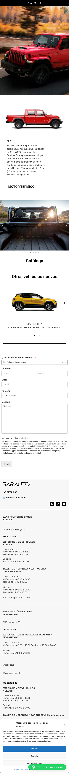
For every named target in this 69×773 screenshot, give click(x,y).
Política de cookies (21, 769)
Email (5, 380)
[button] (65, 724)
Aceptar (34, 749)
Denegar (34, 756)
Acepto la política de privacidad (17, 438)
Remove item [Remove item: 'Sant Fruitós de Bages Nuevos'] (62, 362)
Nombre (6, 368)
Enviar (7, 464)
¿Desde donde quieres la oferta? (18, 357)
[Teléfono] (34, 395)
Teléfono (5, 391)
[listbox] (34, 362)
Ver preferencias (34, 763)
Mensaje (6, 402)
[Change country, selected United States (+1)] (4, 395)
